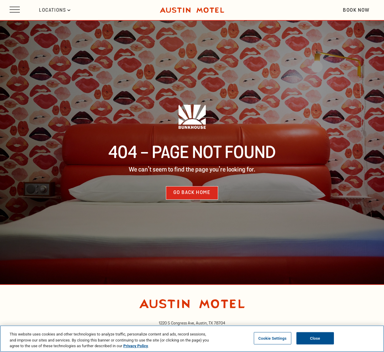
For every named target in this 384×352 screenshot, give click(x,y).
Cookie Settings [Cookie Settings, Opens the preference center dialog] (272, 338)
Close (315, 338)
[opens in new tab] (192, 323)
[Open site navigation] (14, 10)
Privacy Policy (135, 346)
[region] (192, 338)
